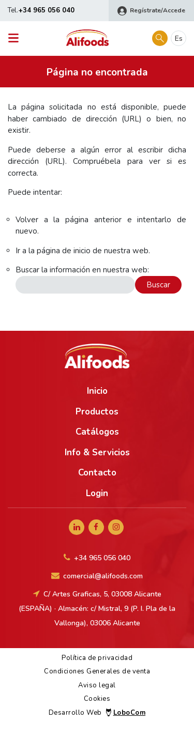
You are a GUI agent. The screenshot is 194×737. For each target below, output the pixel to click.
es (179, 38)
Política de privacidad (97, 658)
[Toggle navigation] (16, 38)
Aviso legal (97, 685)
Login (97, 493)
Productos (97, 412)
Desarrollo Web (97, 712)
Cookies (97, 698)
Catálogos (97, 432)
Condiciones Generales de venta (97, 671)
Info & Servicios (97, 452)
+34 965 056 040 (46, 10)
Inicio (97, 391)
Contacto (97, 473)
